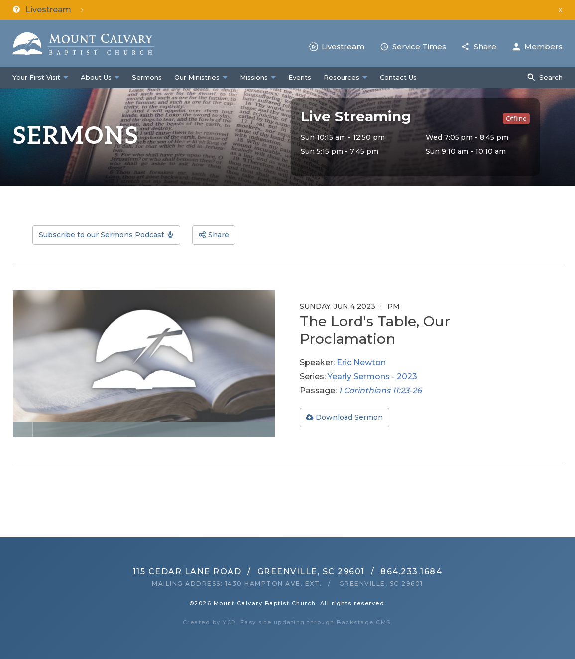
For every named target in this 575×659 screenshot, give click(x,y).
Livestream (343, 46)
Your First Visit (36, 77)
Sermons (147, 77)
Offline (516, 118)
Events (299, 77)
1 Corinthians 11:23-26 (380, 390)
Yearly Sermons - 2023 (372, 376)
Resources (341, 77)
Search (551, 77)
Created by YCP (209, 622)
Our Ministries (197, 77)
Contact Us (398, 77)
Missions (254, 77)
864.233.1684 (411, 571)
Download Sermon (349, 417)
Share (485, 46)
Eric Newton (361, 362)
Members (543, 46)
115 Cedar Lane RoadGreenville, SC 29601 (249, 571)
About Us (96, 77)
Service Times (419, 46)
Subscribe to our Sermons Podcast (101, 234)
